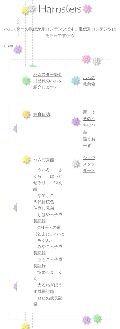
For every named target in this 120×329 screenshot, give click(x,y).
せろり (39, 182)
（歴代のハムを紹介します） (47, 81)
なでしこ (45, 195)
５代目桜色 (43, 201)
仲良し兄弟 (43, 208)
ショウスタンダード (89, 164)
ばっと (56, 176)
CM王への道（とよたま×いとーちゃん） (49, 234)
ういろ (43, 169)
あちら (51, 35)
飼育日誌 (41, 114)
